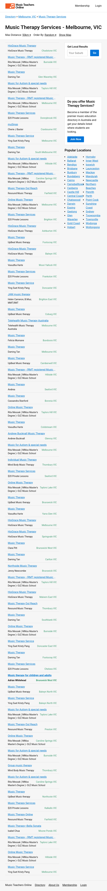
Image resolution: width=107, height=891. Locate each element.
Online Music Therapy (20, 199)
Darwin (71, 203)
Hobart (71, 227)
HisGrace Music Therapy (22, 45)
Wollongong (93, 227)
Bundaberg (73, 176)
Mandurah (92, 176)
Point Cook (92, 199)
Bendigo (72, 164)
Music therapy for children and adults (29, 675)
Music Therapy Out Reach (22, 188)
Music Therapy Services (52, 16)
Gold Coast (73, 223)
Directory (10, 16)
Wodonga (91, 223)
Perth (89, 195)
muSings (13, 124)
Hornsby (91, 156)
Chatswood (73, 199)
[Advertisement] (83, 78)
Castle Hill (73, 192)
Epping (71, 207)
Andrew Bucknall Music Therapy (26, 433)
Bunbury (72, 172)
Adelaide (72, 156)
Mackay (90, 172)
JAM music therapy (19, 294)
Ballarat (71, 160)
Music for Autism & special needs (27, 83)
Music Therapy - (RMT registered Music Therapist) (32, 57)
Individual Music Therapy (22, 459)
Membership (82, 5)
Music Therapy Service (21, 135)
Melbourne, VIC (27, 16)
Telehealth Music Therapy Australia (28, 320)
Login (98, 5)
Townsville (92, 219)
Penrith (90, 192)
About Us (54, 885)
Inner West (92, 160)
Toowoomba (93, 215)
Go (94, 52)
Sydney (90, 211)
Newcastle (92, 180)
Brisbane (72, 168)
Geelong (72, 211)
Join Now (75, 139)
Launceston (92, 168)
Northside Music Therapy (22, 565)
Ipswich (90, 164)
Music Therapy (16, 71)
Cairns (71, 180)
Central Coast (75, 195)
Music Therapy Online (20, 814)
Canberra (72, 188)
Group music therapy (20, 765)
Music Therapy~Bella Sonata (24, 825)
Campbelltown (75, 184)
